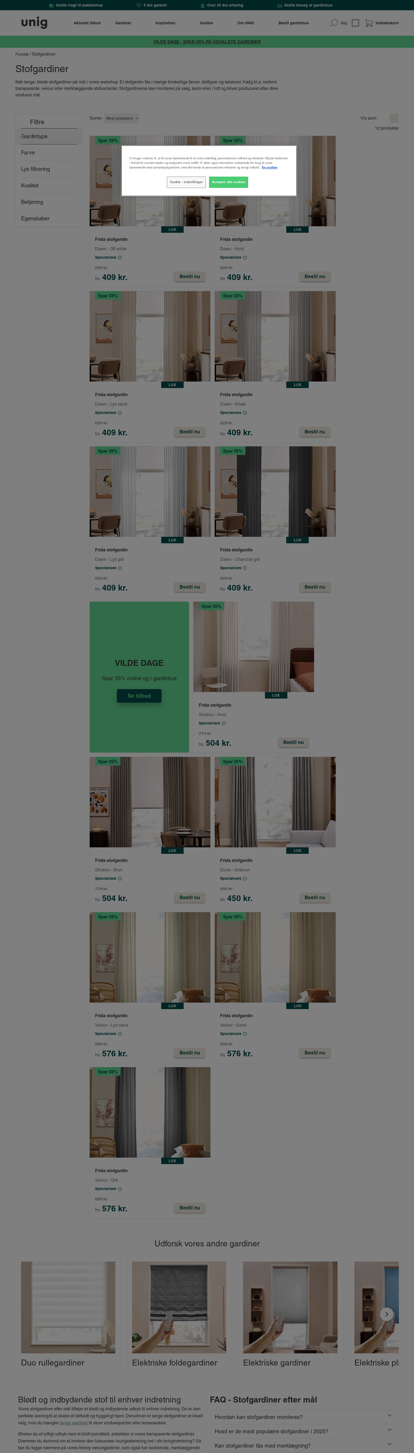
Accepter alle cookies (228, 182)
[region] (209, 170)
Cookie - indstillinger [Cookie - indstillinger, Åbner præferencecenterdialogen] (186, 182)
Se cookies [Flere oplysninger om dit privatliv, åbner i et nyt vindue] (269, 167)
